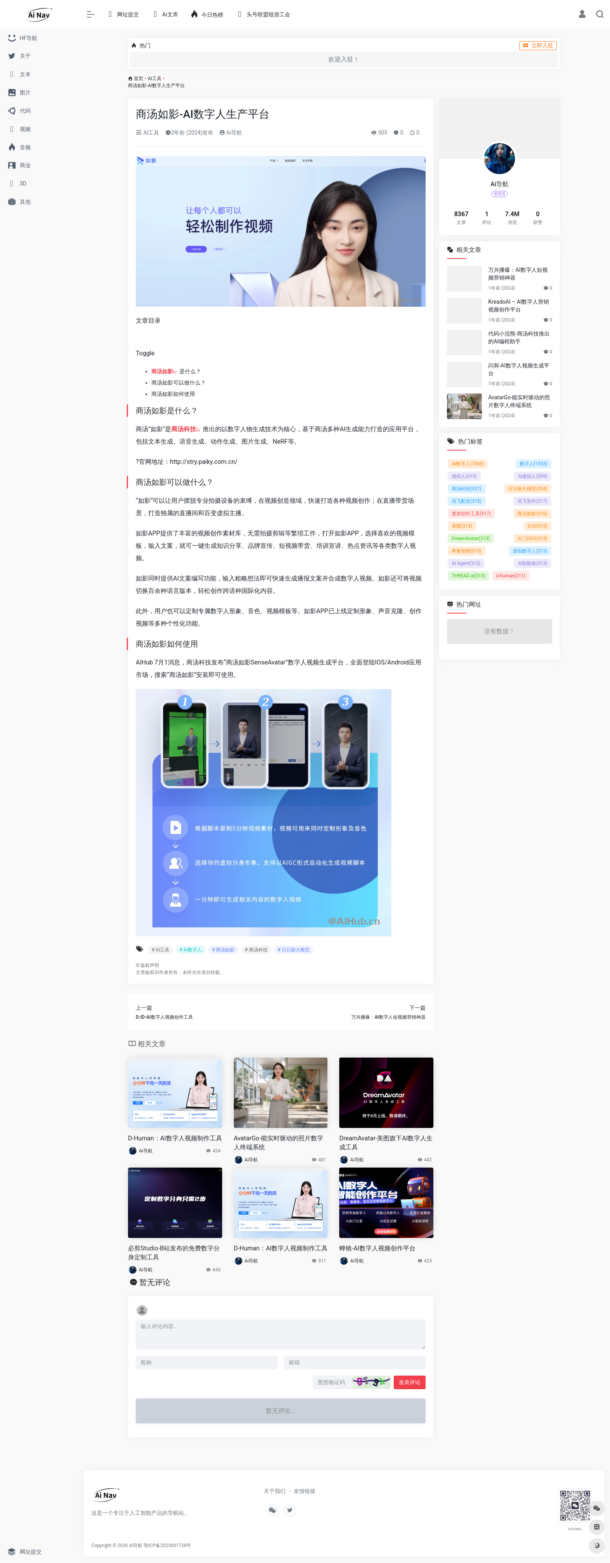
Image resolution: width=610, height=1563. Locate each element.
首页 (138, 78)
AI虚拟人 (532, 476)
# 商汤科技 (256, 950)
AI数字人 (468, 464)
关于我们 (275, 1491)
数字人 (533, 464)
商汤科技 (183, 429)
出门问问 (532, 538)
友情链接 (305, 1491)
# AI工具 (160, 950)
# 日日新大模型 (294, 950)
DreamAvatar (471, 538)
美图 (462, 526)
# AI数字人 (190, 950)
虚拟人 (464, 476)
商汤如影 (162, 371)
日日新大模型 (527, 488)
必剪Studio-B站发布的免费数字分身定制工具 (174, 1253)
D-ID (537, 526)
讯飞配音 (467, 501)
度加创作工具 (471, 513)
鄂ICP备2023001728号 (167, 1545)
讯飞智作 (532, 501)
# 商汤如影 (223, 950)
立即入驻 (538, 45)
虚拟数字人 (530, 551)
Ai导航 (230, 132)
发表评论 (410, 1382)
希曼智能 (467, 551)
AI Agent (466, 563)
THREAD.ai (468, 576)
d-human (511, 576)
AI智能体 (532, 563)
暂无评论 (154, 1282)
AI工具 (154, 78)
